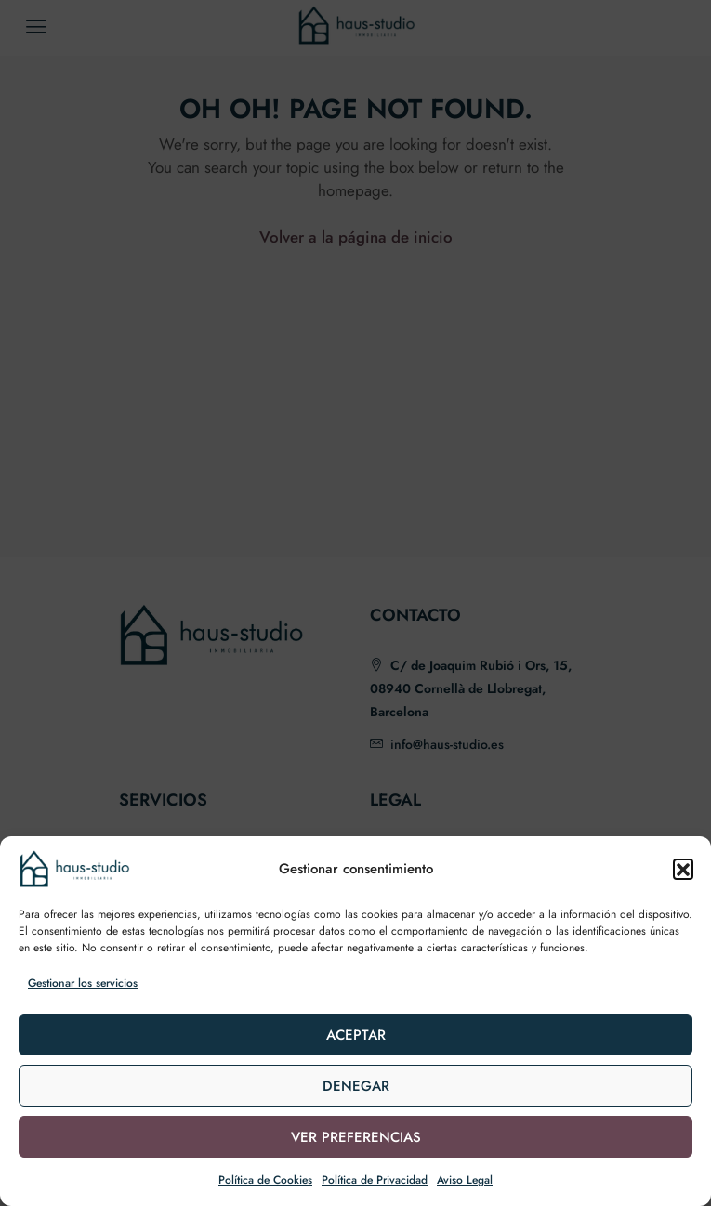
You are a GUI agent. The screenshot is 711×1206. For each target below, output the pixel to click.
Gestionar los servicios (83, 983)
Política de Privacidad (375, 1180)
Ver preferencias (356, 1137)
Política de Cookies (265, 1180)
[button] (683, 868)
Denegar (356, 1086)
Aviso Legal (465, 1180)
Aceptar (356, 1035)
